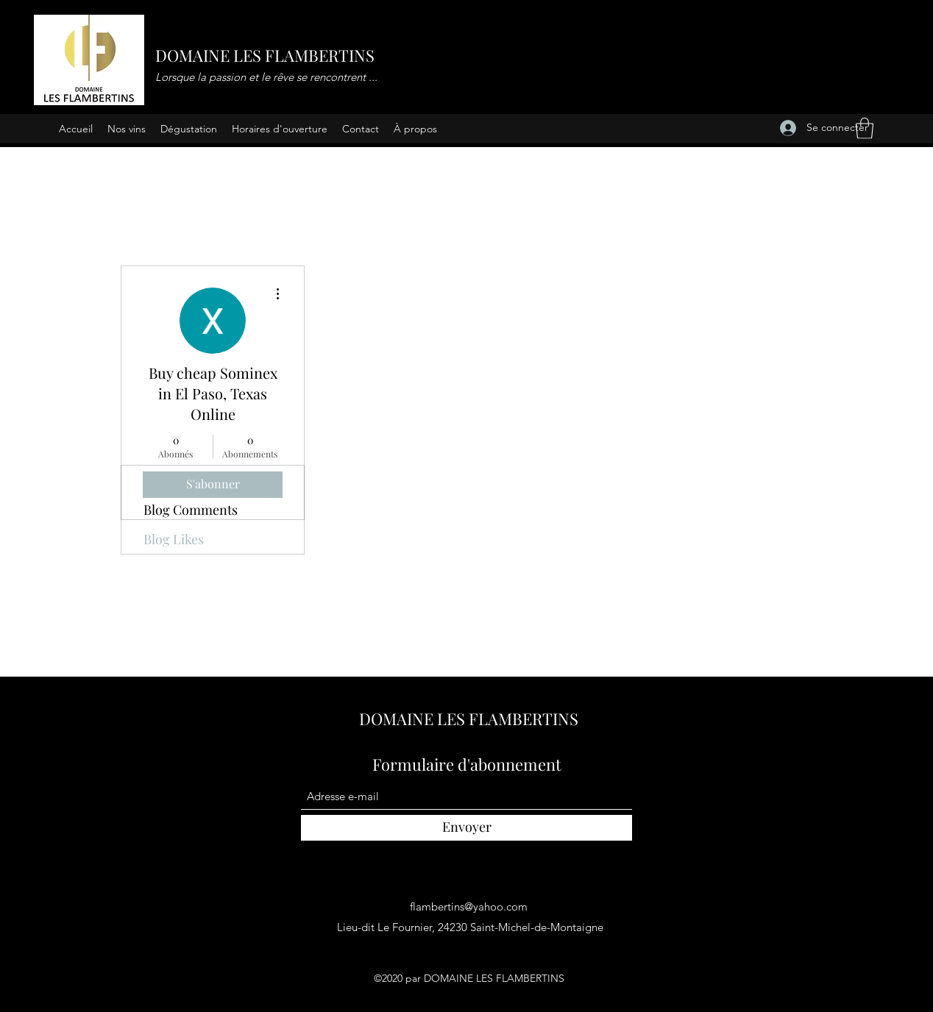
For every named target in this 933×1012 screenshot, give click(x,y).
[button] (864, 128)
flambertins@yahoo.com (469, 906)
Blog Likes (173, 539)
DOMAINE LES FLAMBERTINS (265, 55)
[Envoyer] (466, 828)
